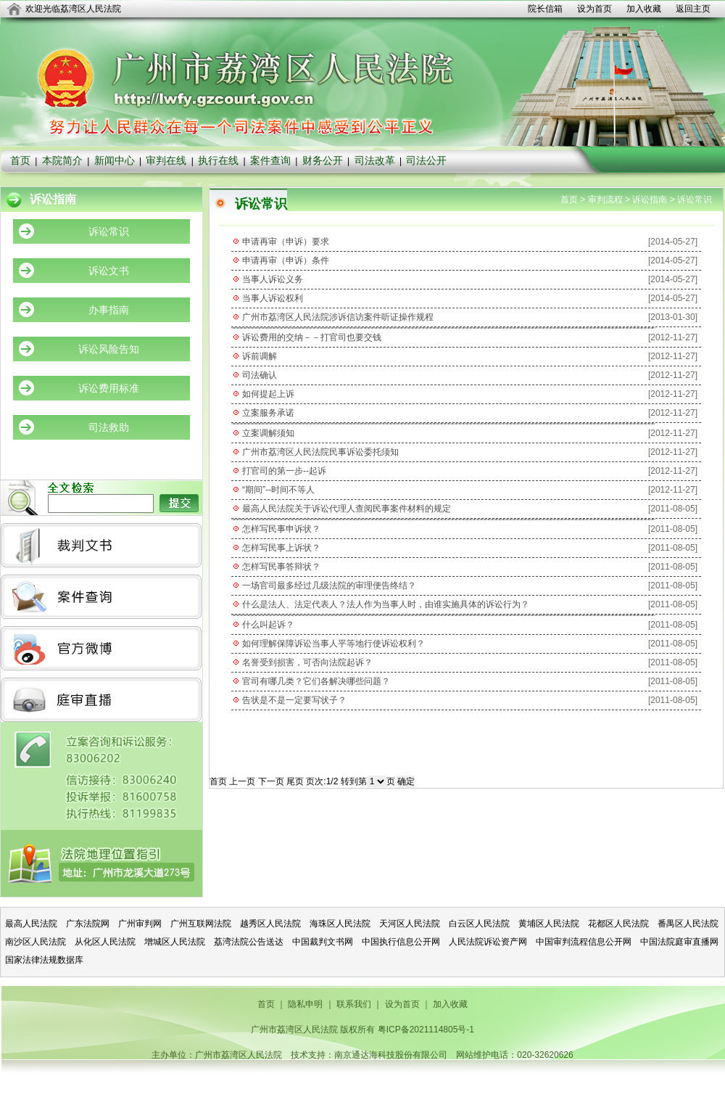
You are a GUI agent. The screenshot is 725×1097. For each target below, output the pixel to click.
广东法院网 (87, 924)
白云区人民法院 (479, 924)
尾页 (295, 781)
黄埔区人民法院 (548, 924)
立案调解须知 (268, 433)
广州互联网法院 (200, 924)
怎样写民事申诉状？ (281, 529)
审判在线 (166, 160)
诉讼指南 (649, 199)
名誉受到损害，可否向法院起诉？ (307, 662)
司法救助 (108, 427)
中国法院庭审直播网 (679, 942)
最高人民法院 (31, 924)
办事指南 (108, 310)
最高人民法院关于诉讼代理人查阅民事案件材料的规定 (346, 509)
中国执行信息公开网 (401, 942)
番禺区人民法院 (688, 924)
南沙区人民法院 (35, 942)
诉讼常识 (108, 231)
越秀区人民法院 (270, 924)
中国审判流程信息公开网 (583, 942)
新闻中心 (114, 160)
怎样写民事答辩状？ (281, 567)
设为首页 (594, 9)
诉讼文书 (108, 270)
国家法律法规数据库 (44, 960)
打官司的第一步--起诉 (284, 471)
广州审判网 (140, 924)
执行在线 (218, 160)
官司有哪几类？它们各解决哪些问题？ (316, 681)
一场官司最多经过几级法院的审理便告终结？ (329, 585)
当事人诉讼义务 (272, 279)
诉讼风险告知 (108, 349)
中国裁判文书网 (322, 942)
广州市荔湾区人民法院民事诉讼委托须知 (320, 452)
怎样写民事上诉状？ (281, 548)
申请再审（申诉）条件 (285, 260)
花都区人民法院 (618, 924)
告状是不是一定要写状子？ (294, 700)
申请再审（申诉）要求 (285, 242)
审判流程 (605, 199)
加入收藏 (643, 9)
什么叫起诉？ (268, 625)
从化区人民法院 (105, 942)
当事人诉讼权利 (272, 298)
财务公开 (322, 160)
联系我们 (353, 1004)
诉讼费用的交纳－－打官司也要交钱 (311, 337)
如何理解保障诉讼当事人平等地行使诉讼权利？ (333, 643)
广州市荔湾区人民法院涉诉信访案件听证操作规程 (338, 317)
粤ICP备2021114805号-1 (426, 1029)
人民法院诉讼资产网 (488, 942)
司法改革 (375, 160)
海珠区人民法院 (340, 924)
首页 (20, 160)
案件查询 (270, 160)
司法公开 (426, 160)
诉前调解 (259, 356)
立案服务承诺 (268, 413)
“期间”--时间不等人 (278, 490)
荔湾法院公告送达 (248, 942)
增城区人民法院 (174, 942)
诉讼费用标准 (108, 388)
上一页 (242, 781)
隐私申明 (305, 1004)
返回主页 (693, 9)
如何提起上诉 (268, 394)
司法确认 (259, 375)
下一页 (271, 781)
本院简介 (62, 160)
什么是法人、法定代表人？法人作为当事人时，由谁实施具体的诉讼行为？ (385, 604)
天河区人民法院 (409, 924)
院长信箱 (545, 9)
